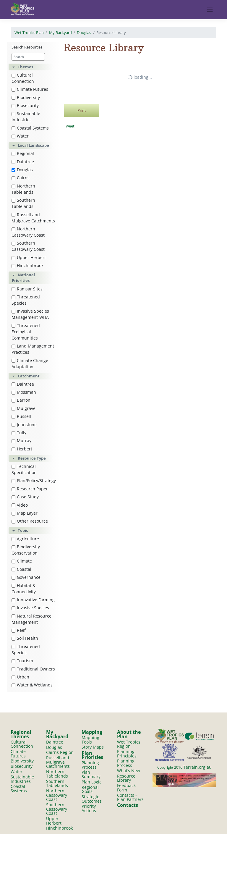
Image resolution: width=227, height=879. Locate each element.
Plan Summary (91, 774)
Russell (21, 416)
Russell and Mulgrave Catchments (33, 218)
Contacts (127, 805)
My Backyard (60, 32)
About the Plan (129, 734)
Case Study (25, 497)
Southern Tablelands (23, 203)
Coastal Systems (30, 128)
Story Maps (93, 747)
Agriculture (25, 539)
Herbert (22, 449)
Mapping (92, 732)
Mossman (24, 392)
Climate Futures (30, 89)
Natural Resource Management (31, 619)
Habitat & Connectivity (24, 588)
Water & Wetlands (32, 685)
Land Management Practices (33, 349)
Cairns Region (60, 752)
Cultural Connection (23, 78)
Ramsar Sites (27, 289)
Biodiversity (26, 97)
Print (81, 110)
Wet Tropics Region (128, 744)
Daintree (23, 161)
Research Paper (30, 489)
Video (20, 505)
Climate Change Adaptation (30, 363)
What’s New (128, 770)
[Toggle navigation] (210, 9)
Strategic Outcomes (92, 799)
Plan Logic (91, 782)
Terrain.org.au (197, 767)
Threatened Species (26, 300)
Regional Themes (21, 734)
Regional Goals (90, 789)
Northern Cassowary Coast (28, 232)
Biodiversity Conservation (26, 550)
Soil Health (25, 638)
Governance (26, 577)
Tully (19, 432)
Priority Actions (89, 809)
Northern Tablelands (23, 189)
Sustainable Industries (26, 116)
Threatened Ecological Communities (26, 332)
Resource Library (126, 778)
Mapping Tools (90, 740)
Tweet (69, 126)
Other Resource (30, 521)
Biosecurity (25, 105)
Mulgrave (23, 408)
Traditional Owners (33, 669)
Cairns (21, 177)
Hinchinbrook (27, 265)
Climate (22, 561)
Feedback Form (126, 788)
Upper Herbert (29, 257)
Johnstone (24, 424)
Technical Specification (24, 469)
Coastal (21, 569)
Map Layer (25, 513)
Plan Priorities (92, 755)
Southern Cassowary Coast (28, 246)
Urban (20, 677)
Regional (23, 153)
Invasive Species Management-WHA (30, 314)
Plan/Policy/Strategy (34, 480)
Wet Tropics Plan (29, 32)
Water (20, 136)
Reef (19, 630)
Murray (21, 440)
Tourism (22, 660)
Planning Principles (127, 754)
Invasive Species (30, 607)
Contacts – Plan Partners (130, 797)
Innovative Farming (33, 599)
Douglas (84, 32)
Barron (21, 400)
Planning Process (90, 765)
